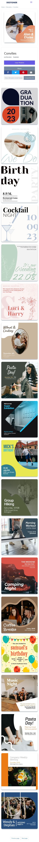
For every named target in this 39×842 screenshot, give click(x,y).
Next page (25, 838)
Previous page (15, 838)
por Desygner (8, 57)
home (3, 7)
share (19, 68)
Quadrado (16, 57)
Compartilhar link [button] (29, 78)
